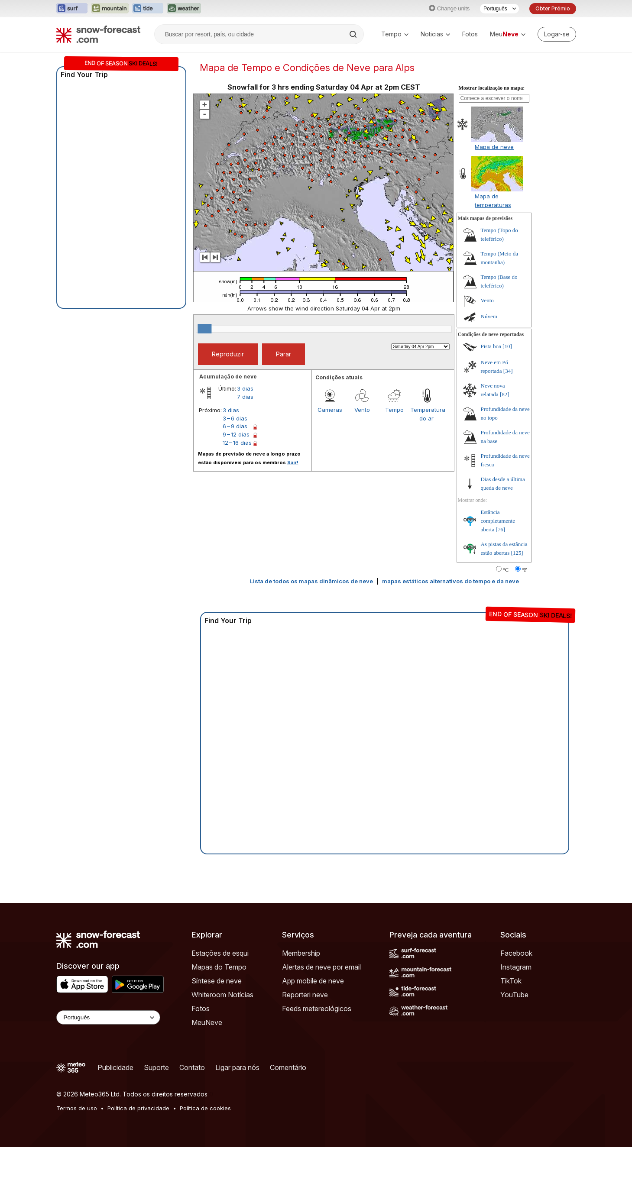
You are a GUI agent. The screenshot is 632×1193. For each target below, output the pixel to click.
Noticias (435, 34)
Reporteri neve (305, 1040)
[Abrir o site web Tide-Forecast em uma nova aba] (147, 8)
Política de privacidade (138, 1154)
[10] (507, 392)
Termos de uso (76, 1154)
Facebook (516, 999)
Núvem (489, 362)
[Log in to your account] (557, 34)
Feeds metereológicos (316, 1054)
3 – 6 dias (235, 464)
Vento (362, 455)
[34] (508, 417)
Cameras (330, 455)
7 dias (245, 442)
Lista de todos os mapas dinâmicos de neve (311, 627)
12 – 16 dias (237, 488)
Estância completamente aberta (498, 567)
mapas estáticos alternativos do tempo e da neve (450, 627)
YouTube (514, 1040)
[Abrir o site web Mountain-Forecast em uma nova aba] (110, 8)
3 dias (245, 434)
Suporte (156, 1113)
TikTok (511, 1026)
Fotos (470, 34)
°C (506, 616)
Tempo (394, 34)
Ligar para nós (237, 1113)
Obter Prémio (552, 8)
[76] (501, 575)
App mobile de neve (313, 1026)
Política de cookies (205, 1154)
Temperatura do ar (426, 460)
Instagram (516, 1013)
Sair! (292, 508)
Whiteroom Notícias (222, 1040)
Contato (192, 1113)
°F (524, 616)
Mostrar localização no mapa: (492, 134)
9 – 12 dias (236, 480)
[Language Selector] (108, 1063)
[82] (504, 440)
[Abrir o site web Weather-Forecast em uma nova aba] (184, 8)
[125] (517, 598)
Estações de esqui (220, 999)
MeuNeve (206, 1068)
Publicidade (115, 1113)
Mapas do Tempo (218, 1013)
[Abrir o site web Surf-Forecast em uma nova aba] (72, 8)
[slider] (204, 374)
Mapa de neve (494, 192)
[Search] (353, 34)
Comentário (288, 1113)
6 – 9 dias (235, 472)
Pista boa (491, 392)
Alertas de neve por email (321, 1013)
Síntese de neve (216, 1026)
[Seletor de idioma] (499, 8)
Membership (301, 999)
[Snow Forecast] (98, 34)
